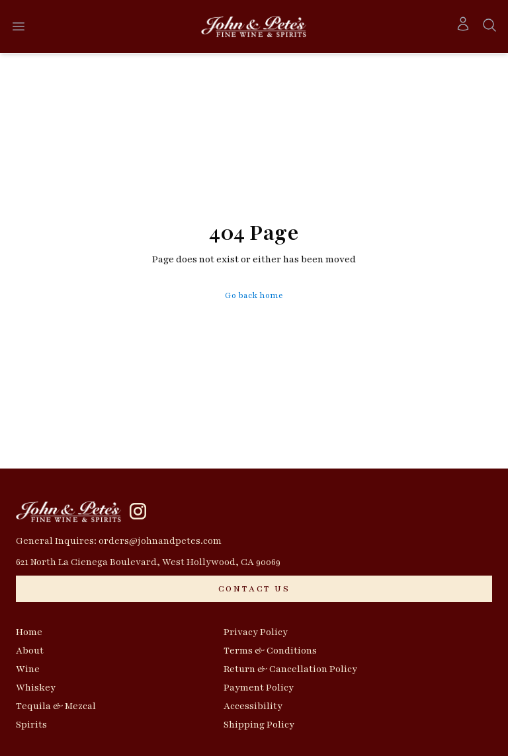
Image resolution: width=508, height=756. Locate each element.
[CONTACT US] (254, 589)
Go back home (254, 295)
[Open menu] (18, 26)
